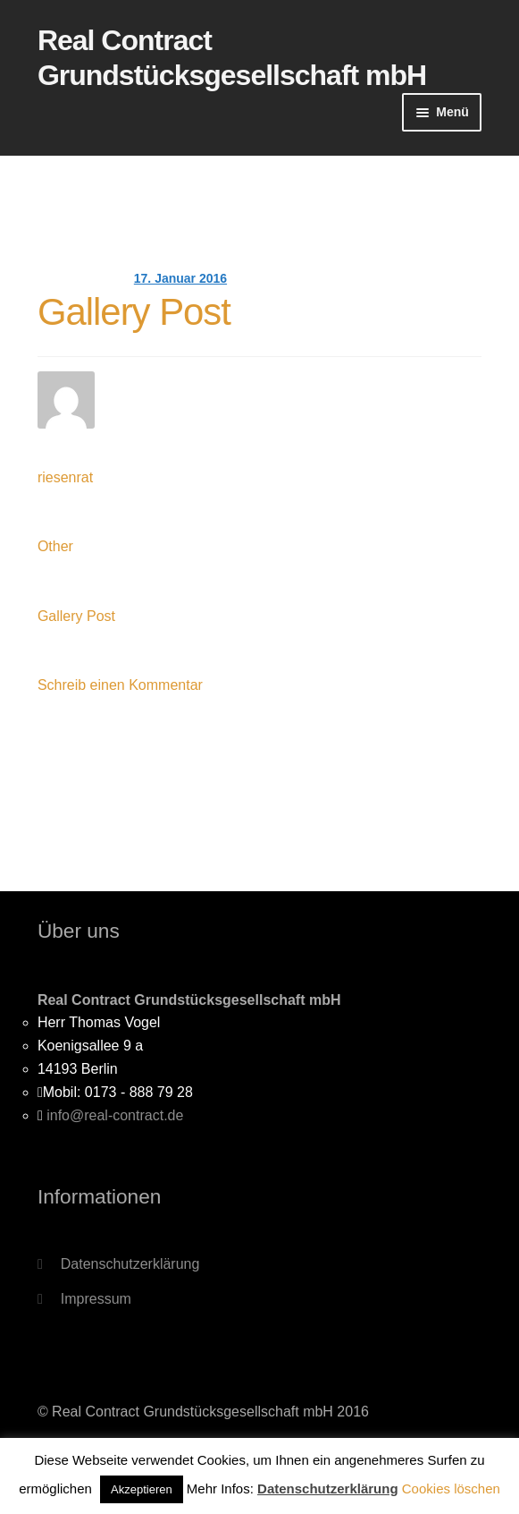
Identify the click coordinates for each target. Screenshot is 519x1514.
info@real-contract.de (114, 1115)
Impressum (96, 1298)
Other (55, 546)
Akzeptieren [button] (141, 1489)
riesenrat (65, 477)
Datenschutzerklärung (130, 1264)
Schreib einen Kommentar (120, 685)
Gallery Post (134, 312)
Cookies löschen (451, 1488)
